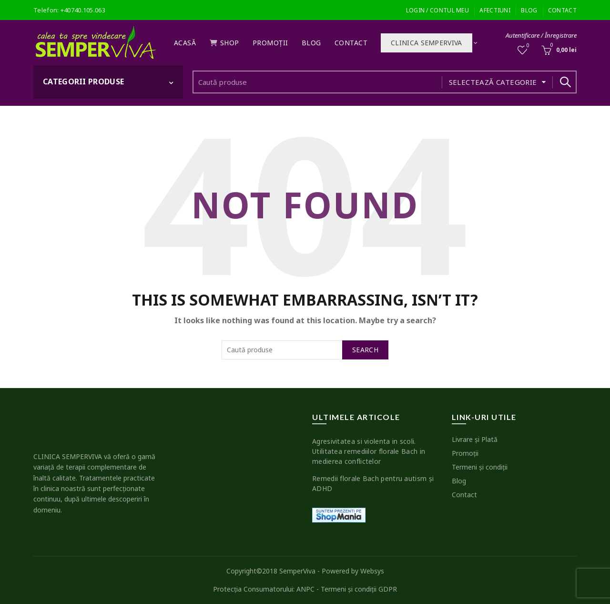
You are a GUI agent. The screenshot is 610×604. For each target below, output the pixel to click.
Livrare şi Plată (475, 439)
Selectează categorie (493, 82)
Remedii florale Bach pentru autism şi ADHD (373, 483)
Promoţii (270, 42)
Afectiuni (494, 10)
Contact (562, 10)
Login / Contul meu (437, 10)
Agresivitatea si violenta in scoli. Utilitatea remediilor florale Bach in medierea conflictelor (368, 451)
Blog (529, 10)
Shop (224, 42)
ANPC (305, 589)
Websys (372, 570)
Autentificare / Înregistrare (541, 35)
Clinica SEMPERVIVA (426, 42)
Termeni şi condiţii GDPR (359, 589)
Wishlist (527, 46)
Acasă (185, 42)
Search (565, 82)
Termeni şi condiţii (480, 466)
